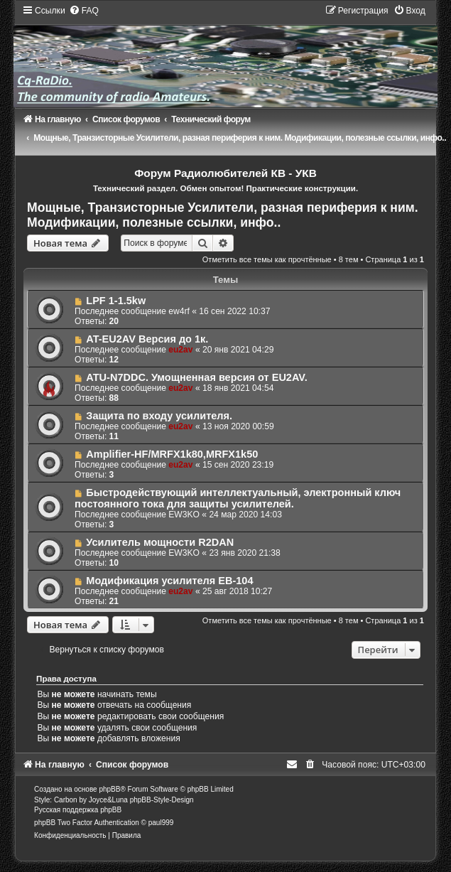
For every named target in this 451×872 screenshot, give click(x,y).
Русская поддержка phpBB (77, 810)
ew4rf (179, 311)
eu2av (180, 350)
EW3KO (184, 515)
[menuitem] (84, 11)
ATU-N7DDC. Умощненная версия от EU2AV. (196, 377)
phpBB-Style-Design (162, 800)
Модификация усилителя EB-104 (169, 580)
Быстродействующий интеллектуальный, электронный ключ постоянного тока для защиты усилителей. (238, 498)
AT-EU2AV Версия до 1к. (147, 339)
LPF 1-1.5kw (116, 300)
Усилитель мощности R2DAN (160, 542)
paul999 (161, 823)
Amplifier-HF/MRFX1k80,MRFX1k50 (172, 454)
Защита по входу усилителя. (159, 415)
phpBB (109, 789)
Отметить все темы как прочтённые (267, 259)
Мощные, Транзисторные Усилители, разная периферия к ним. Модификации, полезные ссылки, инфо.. (222, 215)
